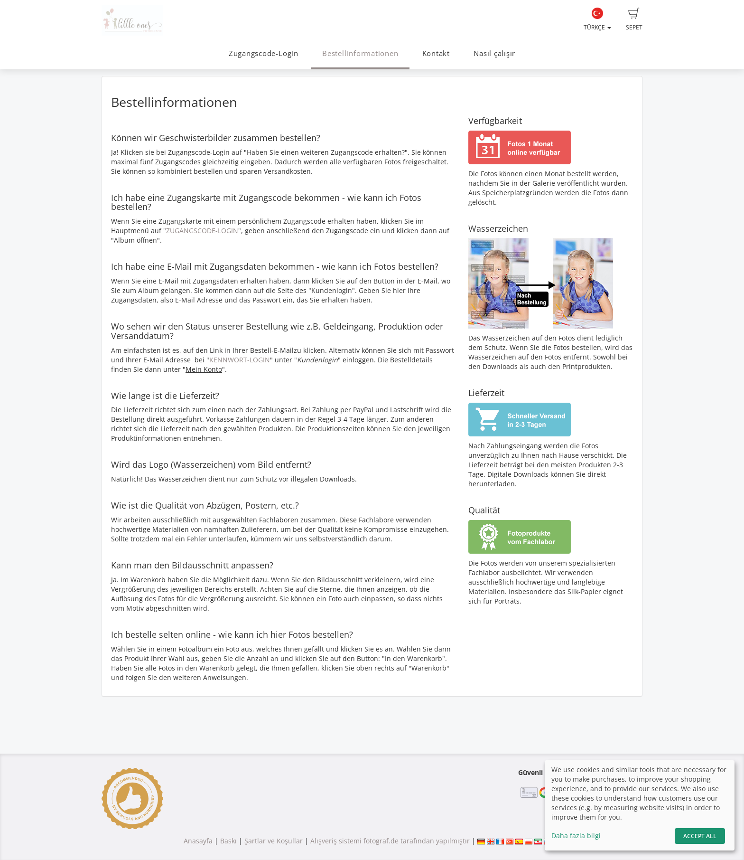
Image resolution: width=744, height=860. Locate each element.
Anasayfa (198, 840)
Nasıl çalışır (494, 53)
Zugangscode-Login (263, 53)
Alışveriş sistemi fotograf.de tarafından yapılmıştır (390, 840)
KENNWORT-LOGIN (239, 359)
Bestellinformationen (360, 53)
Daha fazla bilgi (576, 835)
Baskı (228, 840)
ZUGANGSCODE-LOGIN (202, 230)
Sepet (634, 19)
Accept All (699, 836)
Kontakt (436, 53)
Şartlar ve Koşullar (273, 840)
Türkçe (597, 19)
